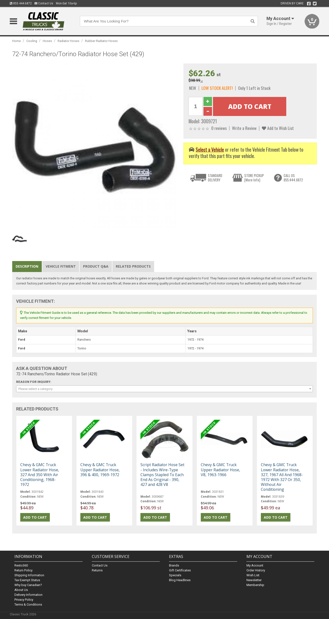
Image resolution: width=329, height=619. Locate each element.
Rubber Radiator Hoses (101, 41)
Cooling (31, 41)
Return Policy (23, 570)
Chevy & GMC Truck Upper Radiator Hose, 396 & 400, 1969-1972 (100, 469)
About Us (21, 590)
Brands (174, 565)
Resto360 (21, 565)
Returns (97, 570)
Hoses (47, 41)
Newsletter (254, 580)
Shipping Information (29, 575)
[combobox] (164, 388)
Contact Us (43, 3)
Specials (175, 575)
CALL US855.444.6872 (293, 177)
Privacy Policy (23, 599)
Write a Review (244, 128)
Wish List (252, 575)
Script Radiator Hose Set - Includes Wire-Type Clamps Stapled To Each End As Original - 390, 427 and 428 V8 (162, 474)
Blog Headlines (180, 580)
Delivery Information (28, 595)
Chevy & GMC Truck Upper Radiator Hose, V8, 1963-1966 (220, 469)
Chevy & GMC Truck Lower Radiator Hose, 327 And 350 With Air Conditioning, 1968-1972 (39, 474)
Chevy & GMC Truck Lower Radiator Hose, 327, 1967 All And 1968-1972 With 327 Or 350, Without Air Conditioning (282, 477)
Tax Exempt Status (27, 580)
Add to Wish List (278, 128)
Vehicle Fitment (61, 266)
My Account (254, 565)
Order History (255, 570)
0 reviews (219, 128)
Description (27, 266)
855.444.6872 (21, 3)
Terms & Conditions (28, 604)
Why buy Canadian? (28, 585)
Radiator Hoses (68, 41)
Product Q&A (95, 266)
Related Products (133, 266)
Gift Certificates (180, 570)
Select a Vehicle (210, 149)
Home (16, 41)
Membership (255, 585)
